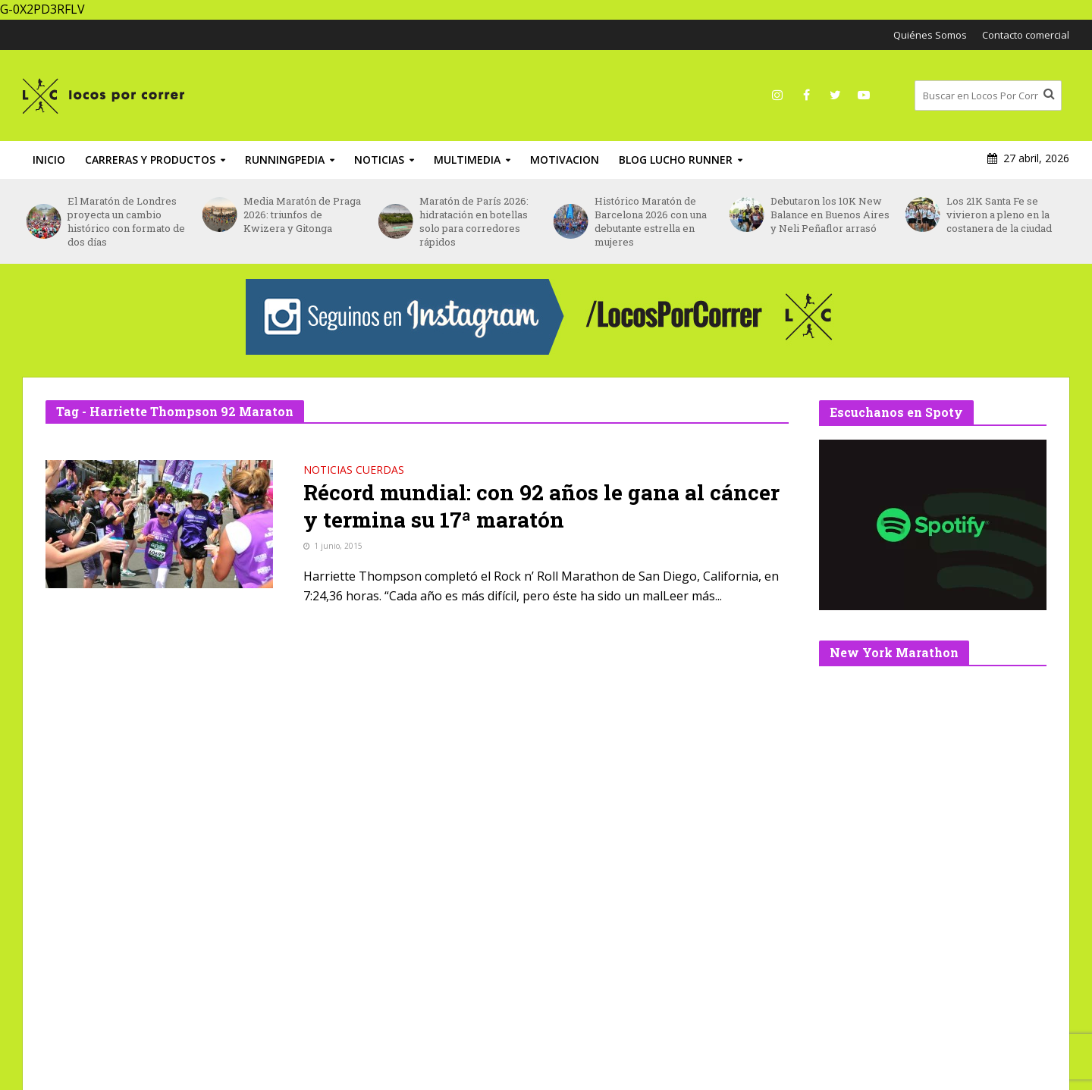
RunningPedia (285, 159)
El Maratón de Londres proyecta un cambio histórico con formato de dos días (126, 221)
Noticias (379, 159)
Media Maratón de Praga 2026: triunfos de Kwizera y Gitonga (302, 214)
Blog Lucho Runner (676, 159)
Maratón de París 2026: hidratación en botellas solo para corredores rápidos (474, 221)
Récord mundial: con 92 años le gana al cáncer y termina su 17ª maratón (541, 506)
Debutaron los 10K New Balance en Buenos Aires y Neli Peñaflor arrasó (830, 214)
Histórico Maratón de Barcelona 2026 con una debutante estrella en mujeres (651, 221)
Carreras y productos (150, 159)
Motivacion (564, 159)
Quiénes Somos (930, 35)
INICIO (49, 159)
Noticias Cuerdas (353, 471)
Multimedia (467, 159)
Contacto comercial (1025, 35)
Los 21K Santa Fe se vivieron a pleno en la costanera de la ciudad (999, 214)
